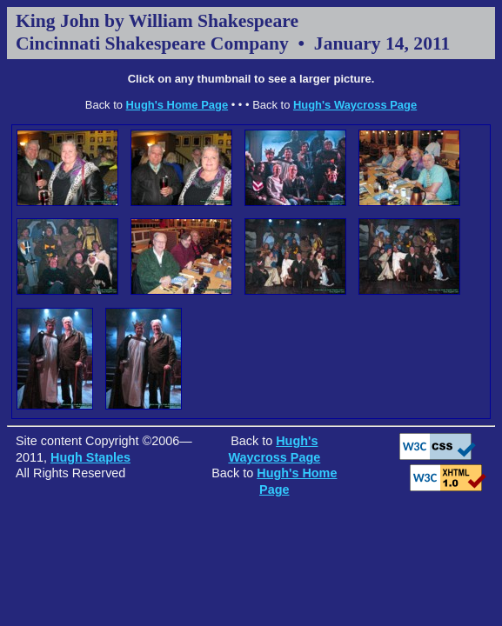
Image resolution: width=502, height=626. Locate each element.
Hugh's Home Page (177, 104)
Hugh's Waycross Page (355, 104)
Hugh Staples (90, 457)
